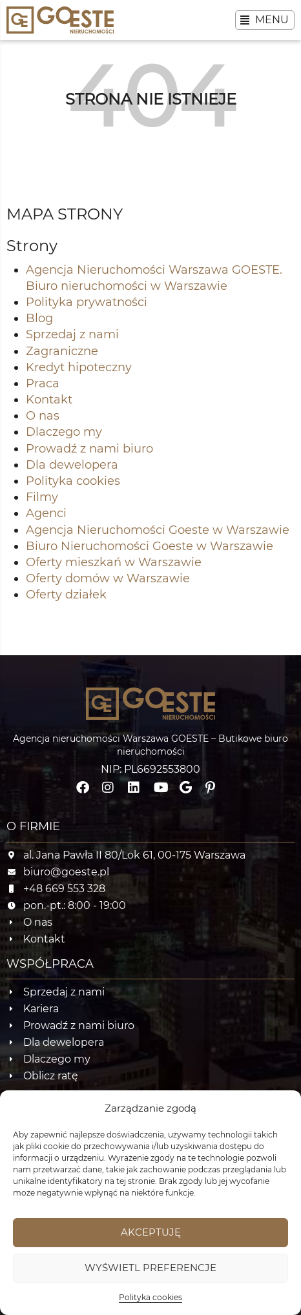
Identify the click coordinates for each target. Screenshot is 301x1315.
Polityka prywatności (86, 302)
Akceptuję (151, 1232)
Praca (42, 383)
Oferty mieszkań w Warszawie (114, 562)
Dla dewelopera (72, 465)
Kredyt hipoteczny (79, 367)
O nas (42, 416)
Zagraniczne (62, 351)
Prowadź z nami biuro (89, 449)
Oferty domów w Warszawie (108, 578)
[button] (265, 20)
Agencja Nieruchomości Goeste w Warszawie (157, 530)
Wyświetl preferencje (150, 1267)
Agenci (46, 513)
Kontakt (49, 399)
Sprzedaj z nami (72, 334)
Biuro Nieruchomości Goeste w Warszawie (149, 546)
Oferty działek (66, 594)
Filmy (42, 497)
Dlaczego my (64, 432)
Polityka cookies (150, 1297)
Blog (39, 318)
